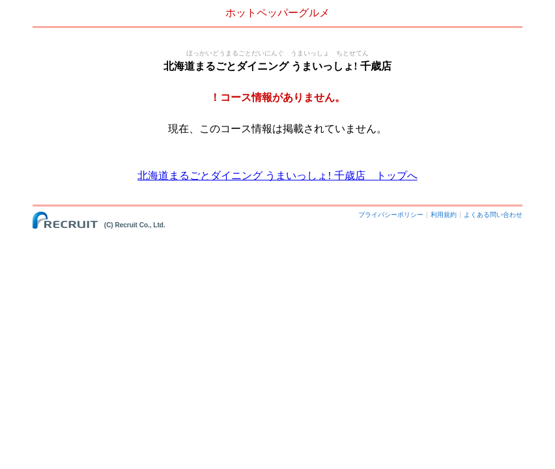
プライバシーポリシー (390, 214)
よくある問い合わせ (493, 214)
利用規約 (444, 214)
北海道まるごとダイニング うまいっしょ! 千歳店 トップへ (277, 175)
